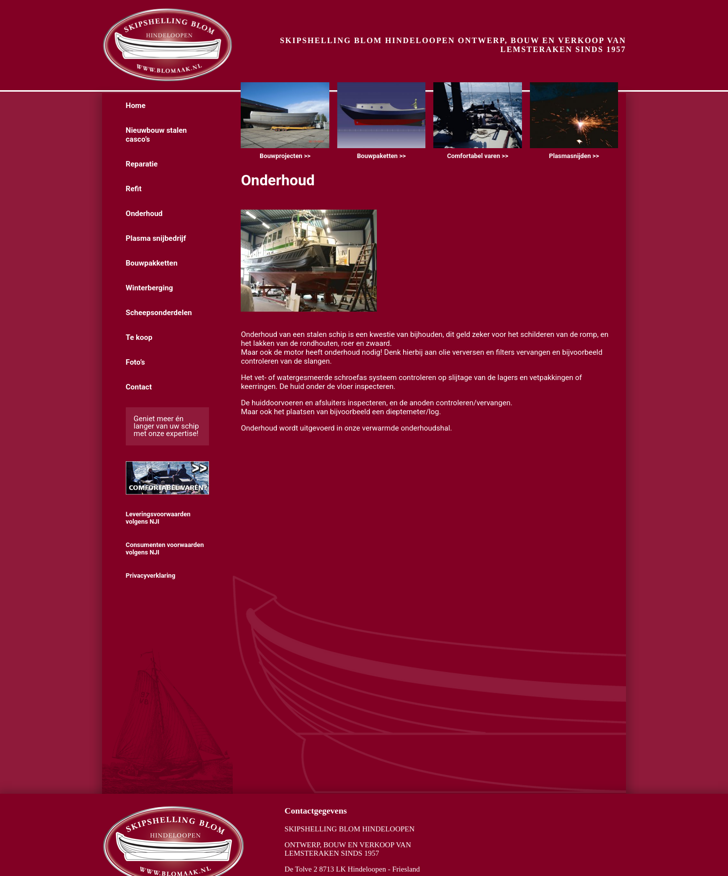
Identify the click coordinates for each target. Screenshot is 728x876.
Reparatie (142, 164)
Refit (134, 188)
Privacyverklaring (150, 575)
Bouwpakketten (152, 263)
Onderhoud (144, 213)
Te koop (139, 337)
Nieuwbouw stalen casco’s (156, 135)
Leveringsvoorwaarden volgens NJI (158, 517)
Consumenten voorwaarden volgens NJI (165, 548)
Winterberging (149, 287)
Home (136, 105)
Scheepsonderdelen (159, 312)
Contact (139, 387)
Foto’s (135, 362)
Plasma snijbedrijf (156, 238)
